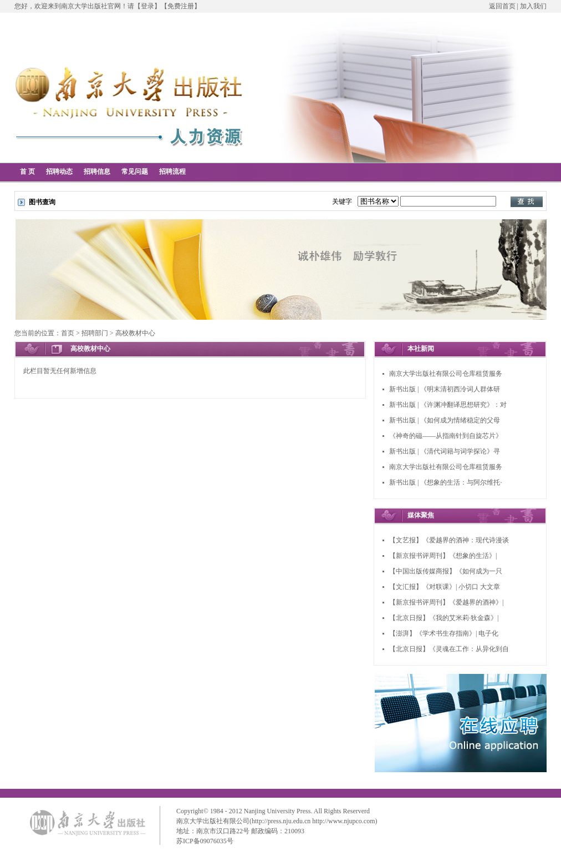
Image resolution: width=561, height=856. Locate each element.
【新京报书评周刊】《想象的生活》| (443, 556)
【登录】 (147, 6)
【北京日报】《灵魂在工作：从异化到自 (449, 649)
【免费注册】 (181, 6)
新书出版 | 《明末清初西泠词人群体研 (444, 389)
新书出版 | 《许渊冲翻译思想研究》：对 (448, 405)
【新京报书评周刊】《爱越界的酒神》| (446, 602)
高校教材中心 (135, 333)
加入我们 (533, 6)
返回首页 (502, 6)
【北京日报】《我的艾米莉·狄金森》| (443, 618)
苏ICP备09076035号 (204, 841)
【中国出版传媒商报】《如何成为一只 (445, 571)
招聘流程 (172, 171)
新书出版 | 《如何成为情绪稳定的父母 (444, 420)
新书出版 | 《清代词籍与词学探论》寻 (444, 451)
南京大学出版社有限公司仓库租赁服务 (445, 373)
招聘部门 (94, 333)
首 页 (27, 171)
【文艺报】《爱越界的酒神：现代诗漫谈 (449, 540)
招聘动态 (59, 171)
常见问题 (134, 171)
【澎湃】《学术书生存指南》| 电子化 (443, 633)
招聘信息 (97, 171)
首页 (67, 333)
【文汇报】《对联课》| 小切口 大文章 (444, 587)
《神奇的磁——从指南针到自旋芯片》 (445, 436)
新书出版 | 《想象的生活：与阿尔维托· (445, 482)
